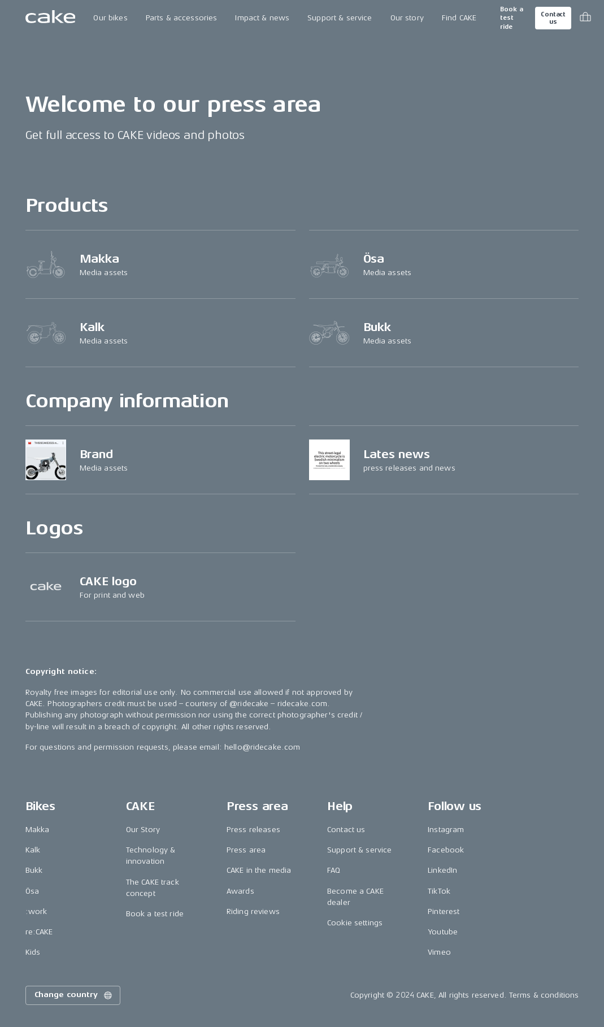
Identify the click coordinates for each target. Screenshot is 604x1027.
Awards (240, 891)
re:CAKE (39, 932)
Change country (74, 995)
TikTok (439, 891)
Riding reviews (253, 911)
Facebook (446, 850)
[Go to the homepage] (50, 18)
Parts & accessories (182, 18)
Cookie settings (355, 923)
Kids (33, 952)
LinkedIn (442, 870)
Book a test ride (511, 18)
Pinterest (443, 911)
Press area (246, 850)
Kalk (33, 850)
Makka (37, 829)
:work (36, 911)
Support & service (339, 18)
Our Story (143, 829)
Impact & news (262, 18)
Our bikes (110, 18)
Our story (407, 18)
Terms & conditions (544, 995)
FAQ (333, 870)
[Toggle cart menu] (585, 18)
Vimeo (439, 952)
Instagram (446, 829)
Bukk (34, 870)
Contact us (553, 18)
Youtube (443, 932)
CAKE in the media (259, 870)
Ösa (32, 891)
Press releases (253, 829)
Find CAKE (459, 18)
